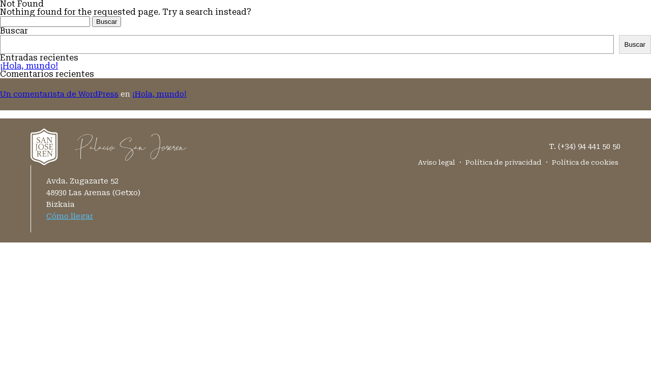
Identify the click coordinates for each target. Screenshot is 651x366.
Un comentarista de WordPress (59, 94)
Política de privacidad (503, 162)
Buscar (14, 31)
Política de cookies (585, 162)
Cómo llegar (69, 216)
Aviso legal (436, 162)
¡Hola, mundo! (29, 66)
